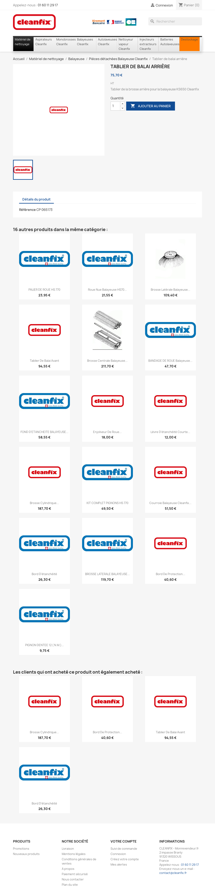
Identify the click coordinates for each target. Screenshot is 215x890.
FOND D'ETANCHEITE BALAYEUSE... (44, 432)
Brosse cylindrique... (44, 503)
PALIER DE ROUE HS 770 (44, 290)
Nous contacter (73, 879)
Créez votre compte (125, 859)
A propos (68, 869)
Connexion (118, 854)
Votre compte (124, 841)
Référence (27, 210)
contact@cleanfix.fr (173, 873)
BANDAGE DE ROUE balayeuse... (170, 361)
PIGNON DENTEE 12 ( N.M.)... (44, 645)
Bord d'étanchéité (44, 574)
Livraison (68, 849)
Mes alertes (119, 864)
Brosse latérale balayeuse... (170, 290)
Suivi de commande (124, 849)
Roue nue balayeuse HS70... (107, 290)
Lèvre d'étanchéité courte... (170, 432)
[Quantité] (115, 106)
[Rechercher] (175, 21)
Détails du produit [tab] (36, 199)
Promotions (21, 849)
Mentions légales (74, 854)
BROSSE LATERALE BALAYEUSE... (107, 574)
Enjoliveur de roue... (107, 432)
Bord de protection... (170, 574)
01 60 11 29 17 (48, 5)
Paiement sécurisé (75, 874)
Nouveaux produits (26, 854)
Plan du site (70, 885)
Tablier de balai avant (44, 361)
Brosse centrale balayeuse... (107, 361)
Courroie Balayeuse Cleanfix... (170, 503)
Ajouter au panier (150, 106)
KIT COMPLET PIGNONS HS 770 (107, 503)
